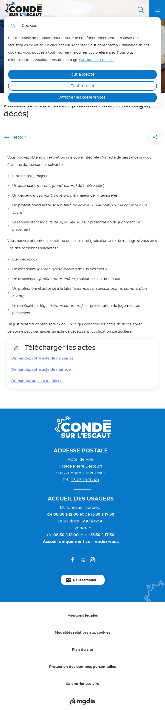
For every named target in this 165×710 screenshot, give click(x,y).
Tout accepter (82, 74)
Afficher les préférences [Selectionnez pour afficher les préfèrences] (82, 97)
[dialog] (82, 61)
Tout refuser (82, 86)
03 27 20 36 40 (85, 480)
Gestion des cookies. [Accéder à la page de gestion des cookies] (96, 60)
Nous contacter (84, 580)
